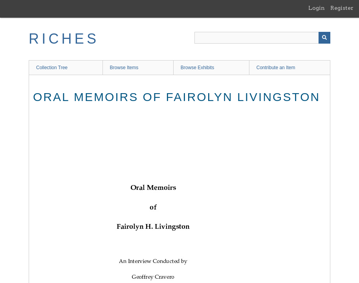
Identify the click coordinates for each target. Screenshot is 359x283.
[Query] (262, 38)
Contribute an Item (275, 67)
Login (316, 8)
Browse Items (124, 67)
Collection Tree (52, 67)
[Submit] (324, 38)
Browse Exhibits (197, 67)
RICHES (64, 39)
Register (342, 8)
